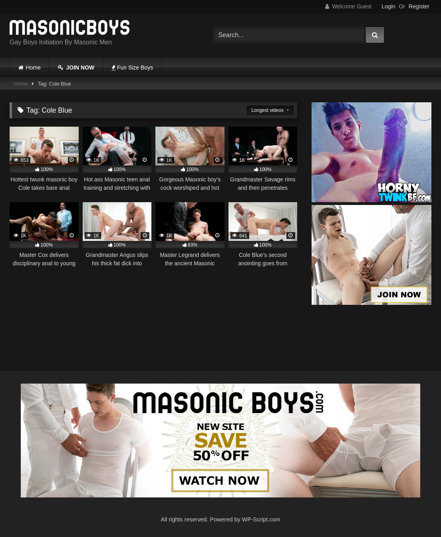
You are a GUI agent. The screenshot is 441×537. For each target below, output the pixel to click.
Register (419, 6)
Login (388, 6)
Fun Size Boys (132, 67)
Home (33, 67)
